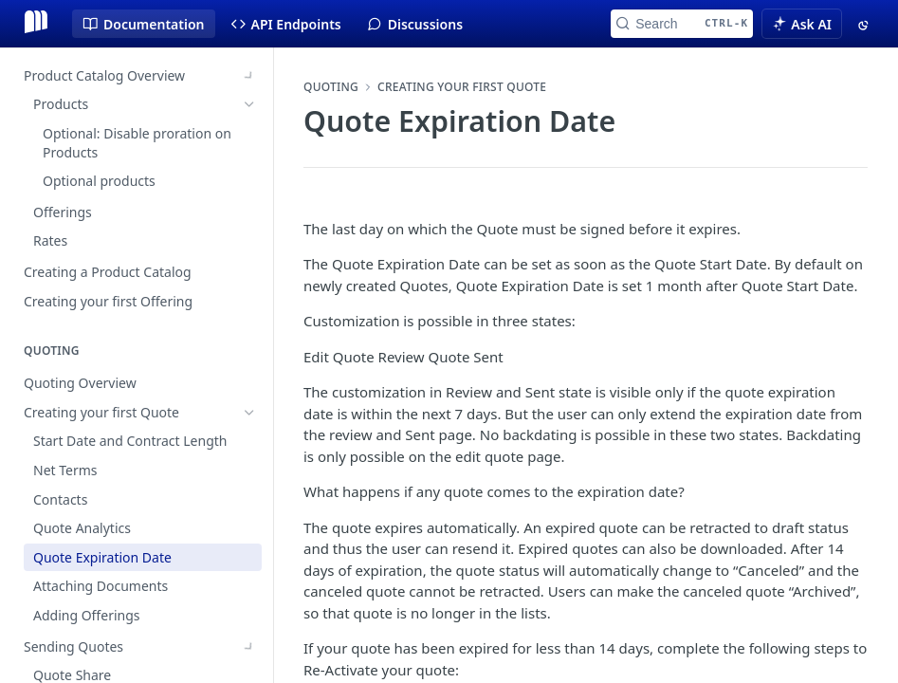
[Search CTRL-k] (682, 23)
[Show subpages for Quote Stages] (249, 565)
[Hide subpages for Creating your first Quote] (249, 244)
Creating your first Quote (461, 87)
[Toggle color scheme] (865, 23)
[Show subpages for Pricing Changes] (249, 594)
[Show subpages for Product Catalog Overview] (249, 75)
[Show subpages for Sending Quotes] (249, 479)
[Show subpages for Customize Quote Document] (249, 624)
